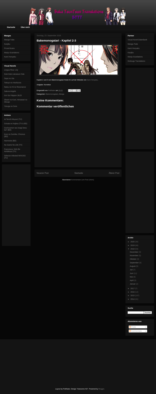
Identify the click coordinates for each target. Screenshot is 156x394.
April (132, 280)
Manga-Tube (9, 40)
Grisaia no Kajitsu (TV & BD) (15, 123)
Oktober (133, 259)
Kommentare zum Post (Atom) (82, 180)
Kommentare (135, 331)
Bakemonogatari (52, 94)
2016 (133, 292)
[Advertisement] (16, 205)
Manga (61, 94)
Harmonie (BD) (10, 141)
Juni (132, 273)
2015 (133, 295)
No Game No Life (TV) (13, 145)
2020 (133, 242)
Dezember (134, 252)
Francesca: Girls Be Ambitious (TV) (12, 150)
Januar (133, 284)
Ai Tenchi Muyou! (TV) (13, 119)
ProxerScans (9, 48)
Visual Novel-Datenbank (137, 40)
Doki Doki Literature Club (14, 74)
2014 (133, 299)
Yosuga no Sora (10, 106)
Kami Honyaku (92, 80)
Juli (131, 270)
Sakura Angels (10, 91)
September (134, 263)
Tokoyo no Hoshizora (12, 83)
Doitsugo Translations (136, 61)
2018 (133, 249)
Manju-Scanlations (11, 53)
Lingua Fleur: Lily (11, 70)
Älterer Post (114, 173)
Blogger (101, 389)
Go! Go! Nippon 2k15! (13, 95)
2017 (133, 288)
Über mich (25, 27)
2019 (133, 245)
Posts (132, 327)
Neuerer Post (43, 173)
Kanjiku (7, 44)
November (134, 255)
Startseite (11, 27)
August (133, 266)
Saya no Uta (9, 78)
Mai (131, 277)
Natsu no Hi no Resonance (15, 87)
